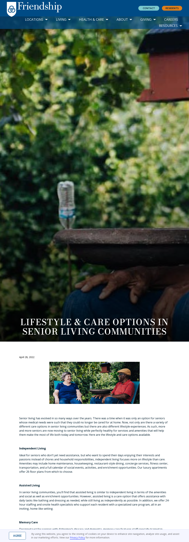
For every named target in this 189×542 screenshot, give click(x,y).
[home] (37, 8)
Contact (149, 8)
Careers (171, 19)
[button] (36, 19)
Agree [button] (17, 536)
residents (172, 8)
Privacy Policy (77, 537)
